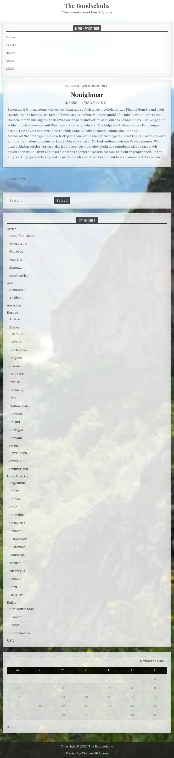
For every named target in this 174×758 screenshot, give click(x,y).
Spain (13, 446)
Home (10, 37)
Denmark (16, 374)
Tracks (11, 45)
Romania (15, 438)
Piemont (15, 414)
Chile (13, 507)
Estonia (17, 334)
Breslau (15, 625)
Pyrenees (19, 453)
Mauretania (99, 86)
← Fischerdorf (14, 179)
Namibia (15, 259)
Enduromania (19, 633)
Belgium (15, 358)
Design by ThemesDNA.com (87, 753)
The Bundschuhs (87, 5)
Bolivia (14, 499)
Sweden (15, 461)
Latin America (17, 476)
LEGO (10, 68)
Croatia (15, 366)
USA (10, 640)
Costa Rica (17, 523)
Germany (16, 390)
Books (10, 53)
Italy (12, 398)
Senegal (15, 267)
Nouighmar (87, 94)
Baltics (14, 327)
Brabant (15, 617)
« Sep (11, 727)
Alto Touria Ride (21, 609)
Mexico (15, 563)
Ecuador (15, 531)
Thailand (15, 298)
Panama (15, 579)
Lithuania (19, 350)
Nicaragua (17, 571)
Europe (13, 312)
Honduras (17, 555)
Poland (14, 422)
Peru (13, 587)
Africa (11, 229)
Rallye (12, 602)
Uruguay (16, 595)
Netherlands (19, 406)
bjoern (73, 103)
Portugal (16, 430)
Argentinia (17, 483)
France (14, 382)
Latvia (16, 342)
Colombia (16, 515)
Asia (10, 283)
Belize (14, 491)
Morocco (16, 251)
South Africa (18, 275)
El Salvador (18, 539)
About (10, 60)
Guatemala (17, 547)
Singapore (17, 290)
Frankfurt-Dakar (79, 86)
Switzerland (18, 469)
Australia (14, 305)
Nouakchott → (160, 179)
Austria (15, 319)
